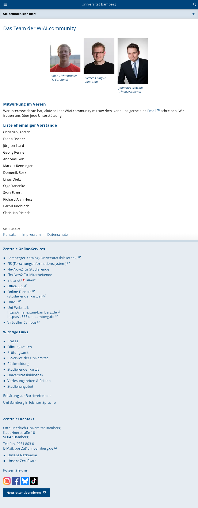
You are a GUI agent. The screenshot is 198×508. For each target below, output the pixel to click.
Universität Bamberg (99, 4)
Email (152, 111)
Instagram (7, 481)
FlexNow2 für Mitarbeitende (29, 274)
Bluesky (25, 481)
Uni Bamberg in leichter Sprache (29, 402)
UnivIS (12, 302)
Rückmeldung (18, 363)
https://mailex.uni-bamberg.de (32, 312)
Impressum (31, 234)
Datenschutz (57, 234)
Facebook (16, 481)
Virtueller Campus (22, 322)
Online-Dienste (19, 292)
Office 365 (15, 286)
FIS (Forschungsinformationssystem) (36, 263)
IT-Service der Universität (27, 358)
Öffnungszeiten (19, 346)
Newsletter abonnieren (24, 493)
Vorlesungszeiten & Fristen (29, 380)
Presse (12, 341)
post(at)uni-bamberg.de (34, 448)
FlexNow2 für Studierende (28, 269)
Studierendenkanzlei (24, 369)
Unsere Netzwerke (22, 455)
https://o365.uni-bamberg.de (30, 316)
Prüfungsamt (18, 352)
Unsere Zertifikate (22, 460)
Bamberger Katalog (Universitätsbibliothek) (42, 258)
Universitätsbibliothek (25, 375)
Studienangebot (20, 386)
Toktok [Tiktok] (34, 481)
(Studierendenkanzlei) (25, 296)
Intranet (13, 280)
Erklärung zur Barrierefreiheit (27, 395)
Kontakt (9, 234)
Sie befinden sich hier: (19, 14)
